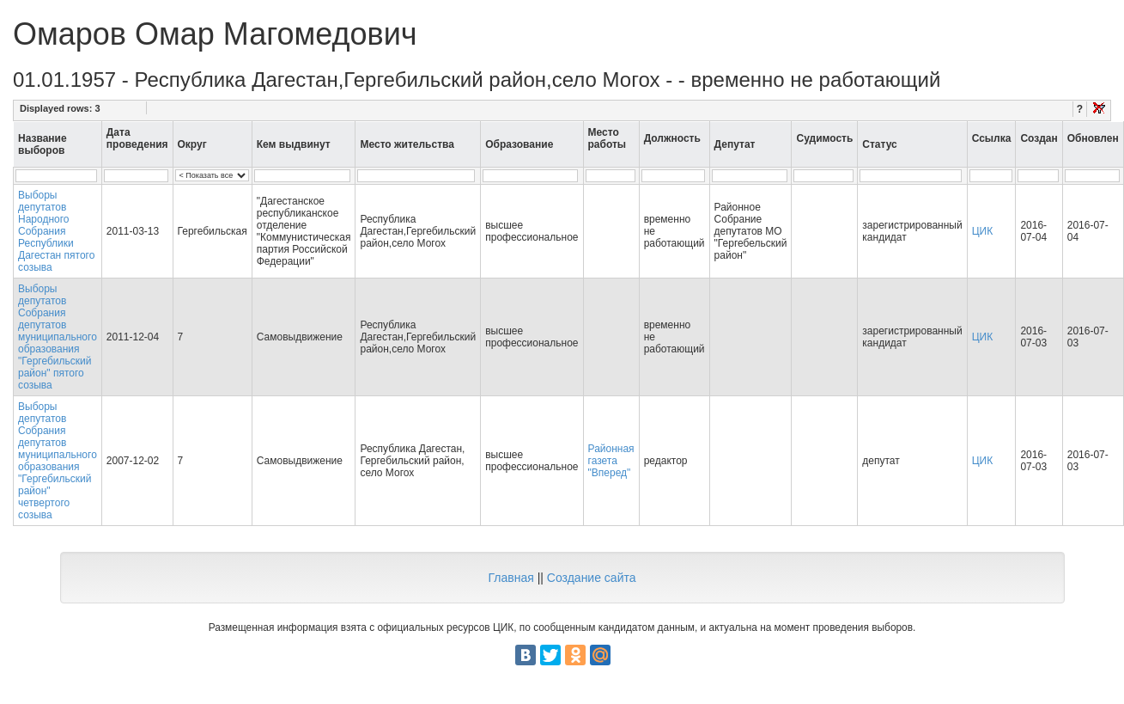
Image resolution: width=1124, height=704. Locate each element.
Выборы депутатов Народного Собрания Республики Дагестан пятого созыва (56, 231)
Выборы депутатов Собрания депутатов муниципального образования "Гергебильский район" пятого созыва (57, 337)
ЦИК (982, 231)
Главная (510, 578)
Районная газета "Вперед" (611, 461)
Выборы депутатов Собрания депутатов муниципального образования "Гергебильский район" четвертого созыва (57, 461)
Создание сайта (591, 578)
